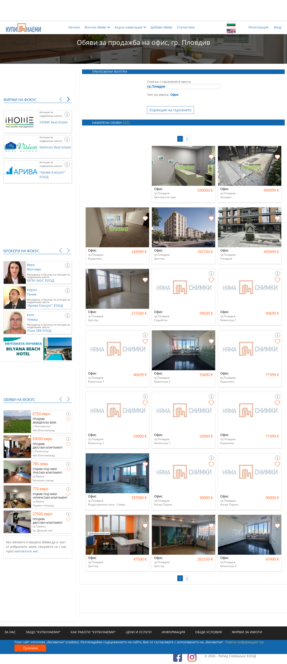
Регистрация (258, 27)
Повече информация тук (244, 642)
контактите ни (25, 551)
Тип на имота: (158, 94)
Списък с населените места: (169, 81)
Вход (277, 27)
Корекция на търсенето (170, 109)
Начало (74, 27)
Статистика (186, 27)
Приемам (30, 648)
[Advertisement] (143, 10)
